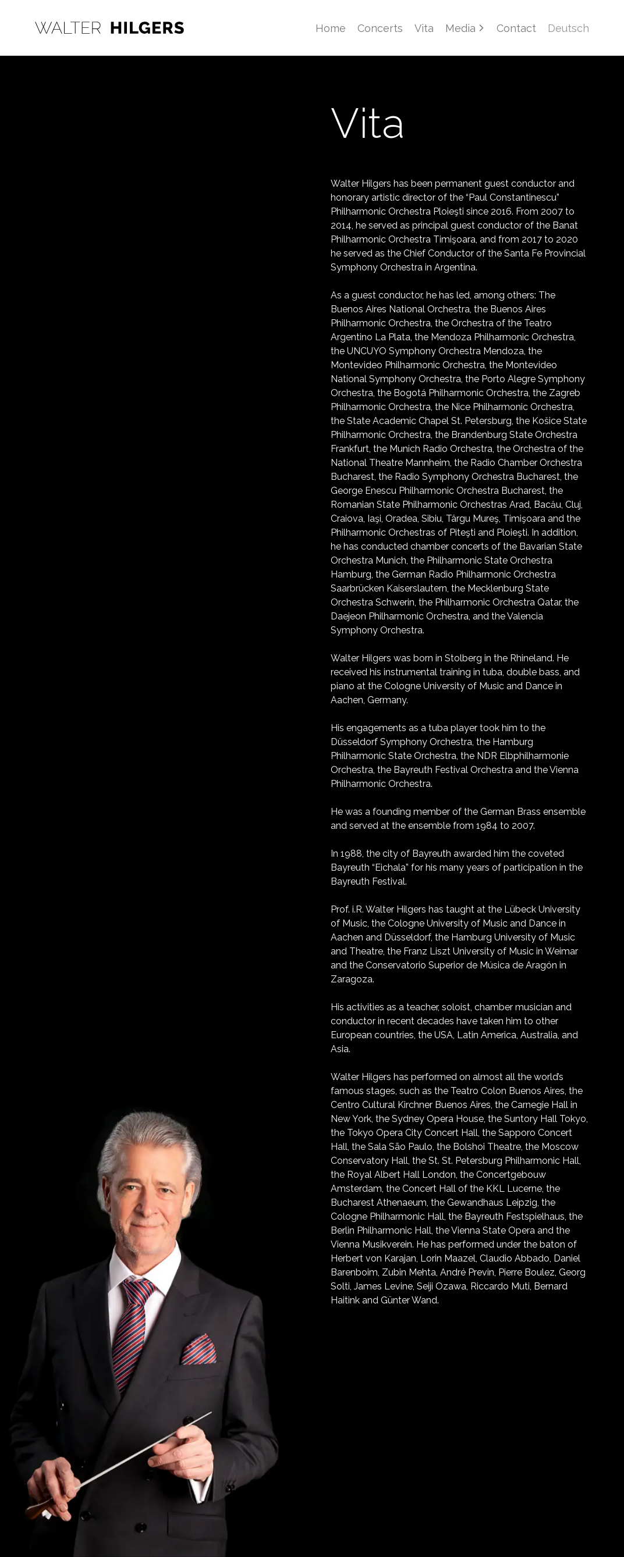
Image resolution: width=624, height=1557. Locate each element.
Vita (424, 28)
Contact (516, 28)
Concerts (380, 28)
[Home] (109, 27)
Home (330, 28)
